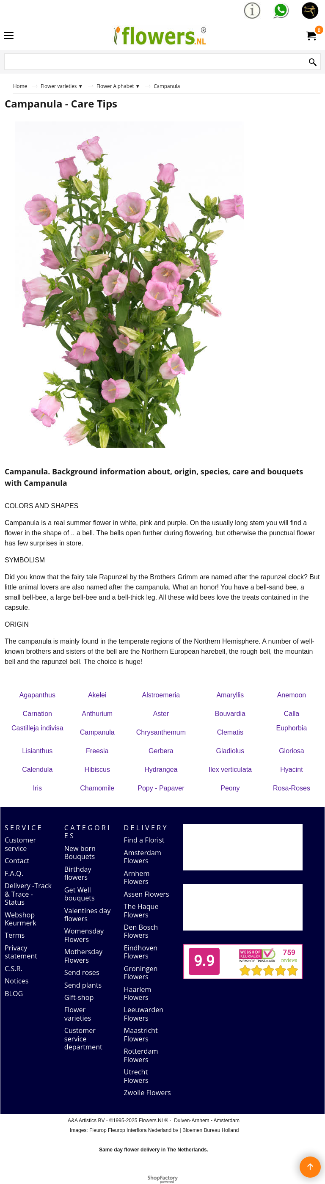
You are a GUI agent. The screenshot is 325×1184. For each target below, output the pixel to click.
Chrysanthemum (161, 732)
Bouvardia (230, 713)
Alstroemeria (161, 695)
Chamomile (97, 788)
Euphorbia (291, 728)
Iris (37, 788)
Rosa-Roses (291, 788)
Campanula (97, 732)
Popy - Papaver (161, 788)
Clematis (230, 732)
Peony (230, 788)
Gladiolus (230, 750)
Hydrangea (160, 769)
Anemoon (291, 695)
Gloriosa (291, 750)
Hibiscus (97, 769)
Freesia (97, 750)
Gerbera (161, 750)
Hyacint (291, 769)
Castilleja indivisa (37, 728)
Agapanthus (37, 695)
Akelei (97, 695)
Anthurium (97, 713)
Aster (161, 713)
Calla (291, 713)
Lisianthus (37, 750)
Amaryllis (230, 695)
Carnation (37, 713)
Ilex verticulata (230, 769)
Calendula (37, 769)
